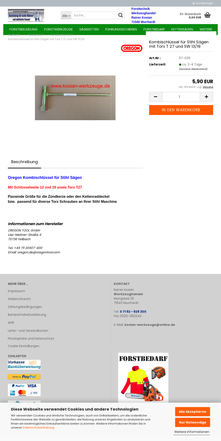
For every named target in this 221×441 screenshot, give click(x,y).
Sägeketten (89, 29)
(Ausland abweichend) (193, 74)
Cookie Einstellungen (23, 351)
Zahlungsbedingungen (25, 311)
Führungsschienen (121, 29)
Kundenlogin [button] (202, 3)
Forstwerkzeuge (58, 29)
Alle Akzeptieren (192, 411)
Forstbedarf (154, 29)
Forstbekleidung (23, 29)
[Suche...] (66, 15)
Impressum (16, 296)
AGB (11, 327)
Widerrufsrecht (19, 304)
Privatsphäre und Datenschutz (31, 343)
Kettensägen (182, 29)
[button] (155, 102)
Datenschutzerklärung (38, 427)
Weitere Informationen (191, 432)
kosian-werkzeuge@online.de (149, 329)
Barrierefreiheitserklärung (27, 319)
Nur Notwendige (192, 422)
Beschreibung (24, 166)
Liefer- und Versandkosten (28, 335)
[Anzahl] (181, 102)
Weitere (206, 29)
